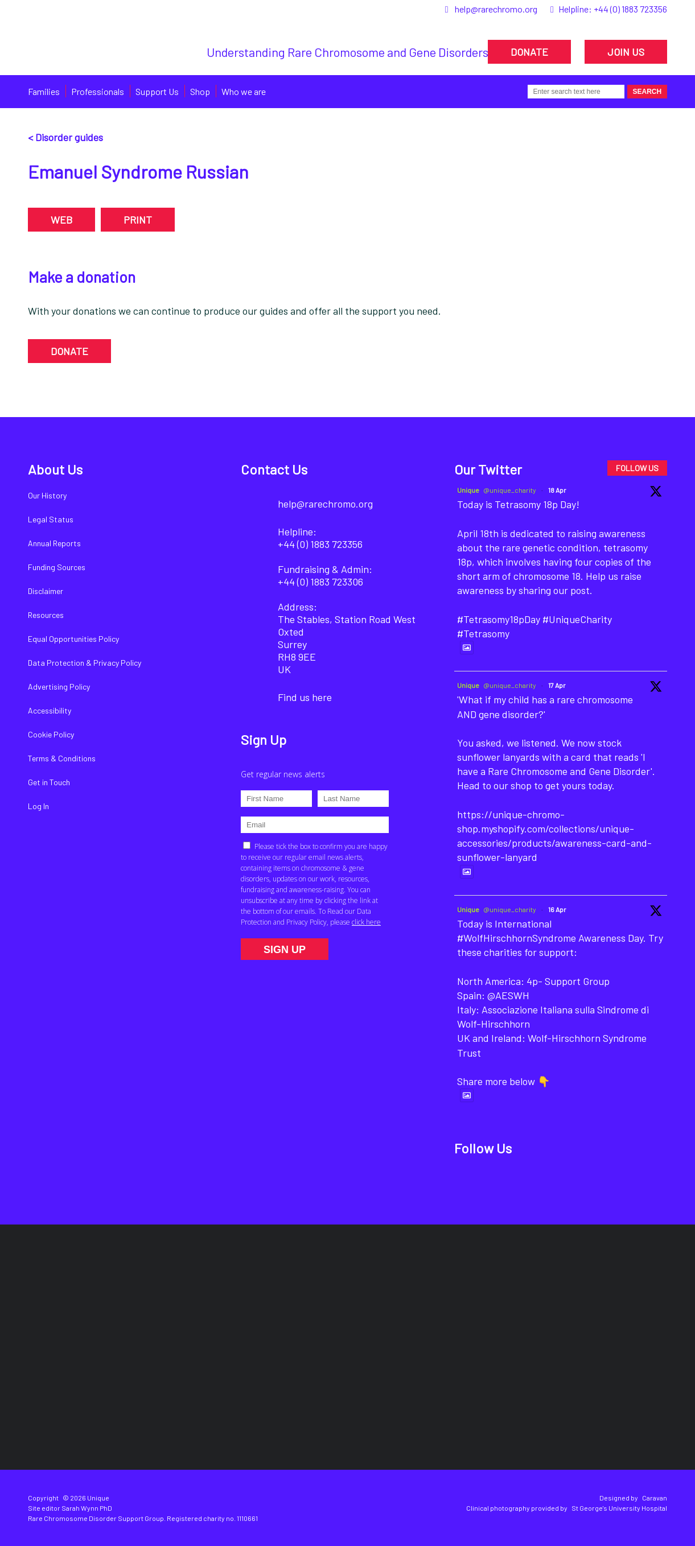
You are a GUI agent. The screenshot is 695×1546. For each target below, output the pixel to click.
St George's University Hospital (619, 1508)
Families (44, 91)
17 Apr (557, 685)
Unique (468, 490)
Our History (47, 495)
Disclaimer (45, 591)
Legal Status (50, 519)
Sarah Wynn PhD (86, 1508)
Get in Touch (49, 782)
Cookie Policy (51, 734)
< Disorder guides (65, 137)
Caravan (654, 1498)
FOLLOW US (637, 468)
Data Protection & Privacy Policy (84, 662)
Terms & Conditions (62, 758)
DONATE (529, 52)
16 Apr (557, 909)
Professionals (97, 91)
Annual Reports (54, 543)
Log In (38, 806)
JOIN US (625, 52)
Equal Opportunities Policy (73, 639)
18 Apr (557, 490)
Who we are (243, 91)
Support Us (157, 91)
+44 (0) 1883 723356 (630, 8)
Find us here (305, 697)
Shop (200, 91)
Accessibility (49, 710)
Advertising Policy (59, 686)
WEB (61, 219)
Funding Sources (56, 567)
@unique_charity (509, 490)
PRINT (138, 219)
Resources (46, 615)
